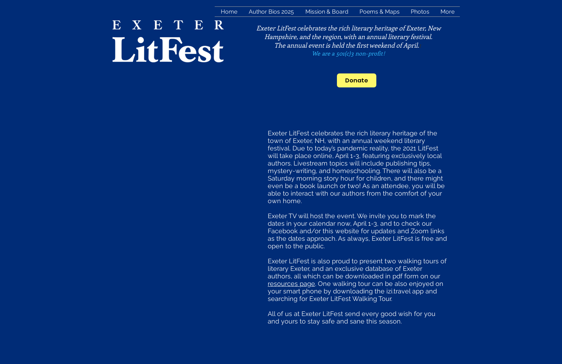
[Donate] (356, 80)
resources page (291, 283)
